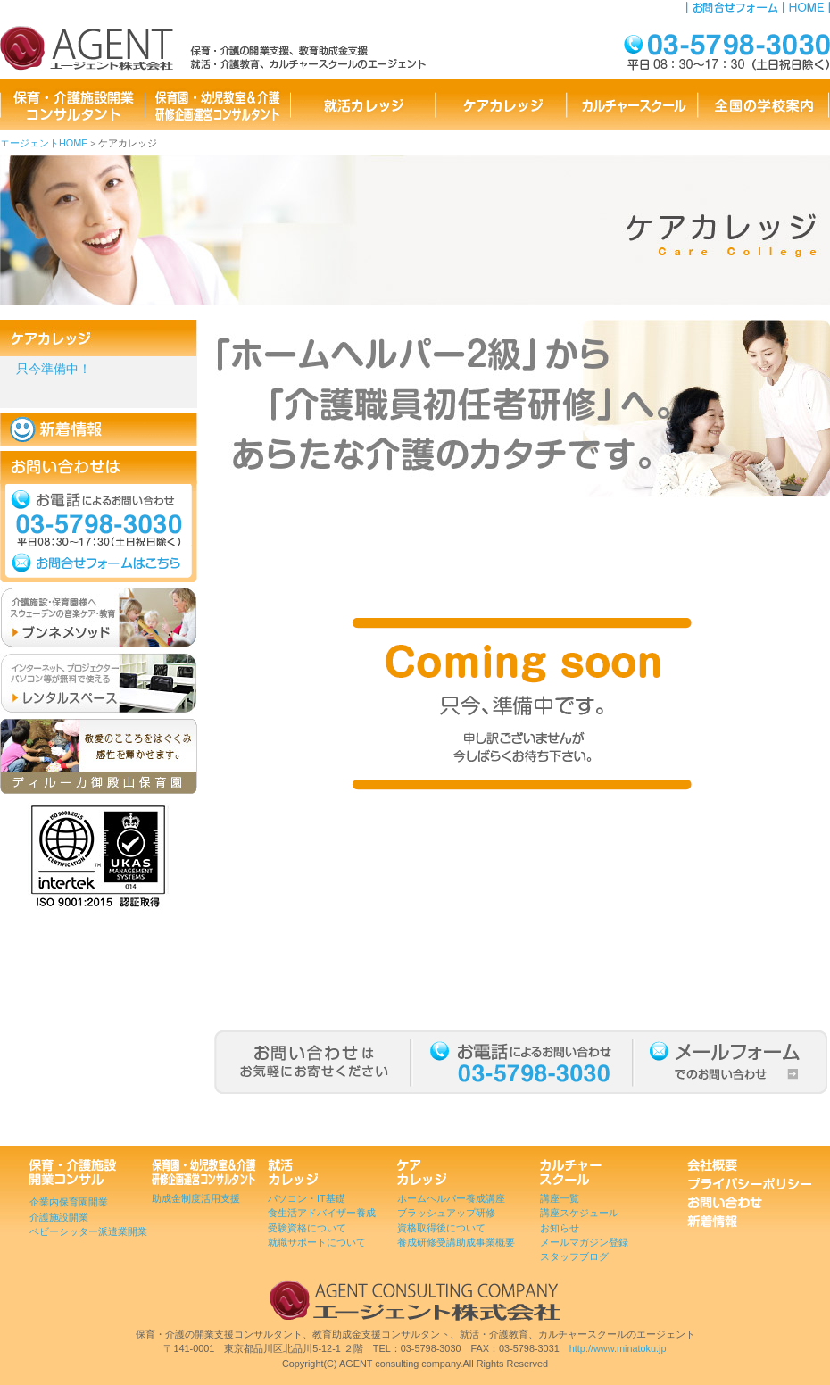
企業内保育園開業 (68, 1202)
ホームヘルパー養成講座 (451, 1198)
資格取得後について (441, 1227)
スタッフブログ (574, 1256)
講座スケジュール (579, 1212)
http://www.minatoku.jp (618, 1348)
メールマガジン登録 (584, 1242)
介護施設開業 (58, 1217)
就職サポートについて (317, 1242)
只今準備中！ (53, 369)
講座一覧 (559, 1198)
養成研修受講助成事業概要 (456, 1242)
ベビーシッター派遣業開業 (88, 1231)
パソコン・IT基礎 (306, 1198)
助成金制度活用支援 (196, 1198)
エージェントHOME (44, 143)
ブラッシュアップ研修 (446, 1212)
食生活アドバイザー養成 (322, 1212)
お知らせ (559, 1227)
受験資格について (307, 1227)
